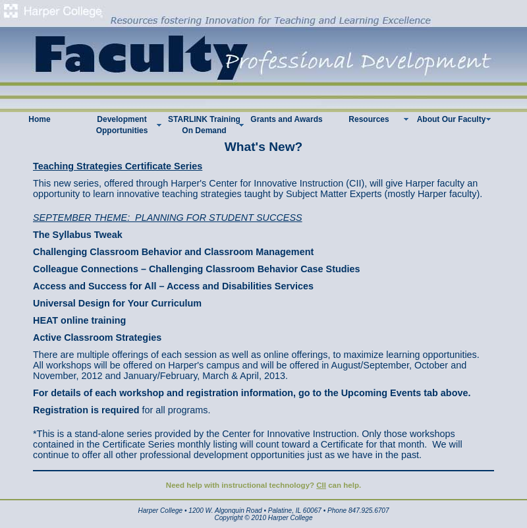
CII (321, 485)
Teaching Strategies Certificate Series (117, 166)
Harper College (160, 510)
